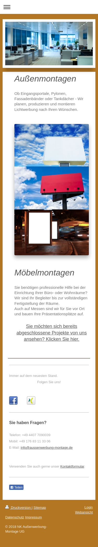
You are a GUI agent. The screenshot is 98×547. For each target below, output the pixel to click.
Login (88, 507)
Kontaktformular (72, 466)
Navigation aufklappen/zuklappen (49, 7)
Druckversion (18, 508)
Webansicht (84, 512)
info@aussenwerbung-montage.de (47, 447)
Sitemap (39, 508)
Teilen (16, 487)
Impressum (33, 517)
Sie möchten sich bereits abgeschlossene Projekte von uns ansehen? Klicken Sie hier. (51, 333)
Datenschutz (14, 517)
